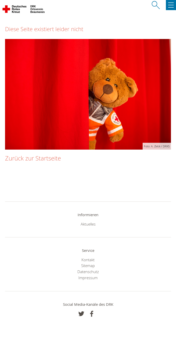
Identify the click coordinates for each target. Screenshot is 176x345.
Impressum (88, 277)
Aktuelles (88, 224)
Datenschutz (88, 271)
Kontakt (88, 259)
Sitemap (88, 265)
